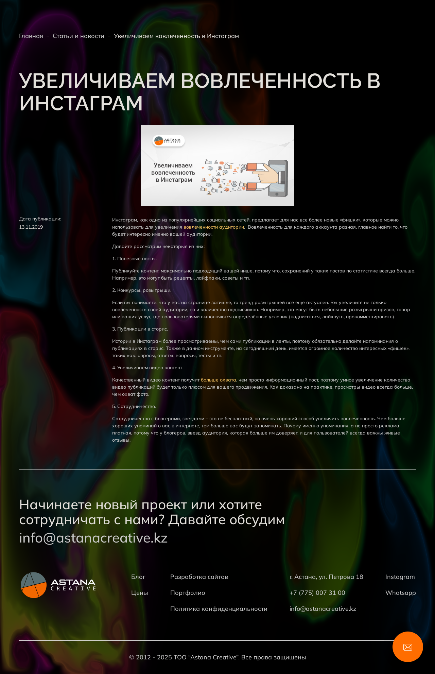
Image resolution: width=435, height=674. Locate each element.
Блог (138, 577)
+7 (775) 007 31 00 (317, 593)
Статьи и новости (78, 36)
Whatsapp (400, 593)
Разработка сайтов (199, 577)
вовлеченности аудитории (214, 227)
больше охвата (218, 380)
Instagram (400, 577)
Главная (31, 36)
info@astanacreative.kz (93, 537)
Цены (139, 593)
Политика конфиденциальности (218, 609)
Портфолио (187, 593)
